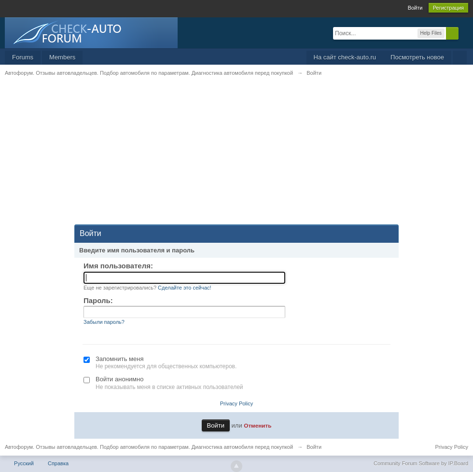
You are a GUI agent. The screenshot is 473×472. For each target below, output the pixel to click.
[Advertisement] (236, 156)
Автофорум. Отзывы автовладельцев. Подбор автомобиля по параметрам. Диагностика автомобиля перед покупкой (149, 447)
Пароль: (98, 300)
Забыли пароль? (104, 322)
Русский (24, 463)
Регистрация (448, 8)
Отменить (257, 425)
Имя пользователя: (118, 266)
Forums (22, 57)
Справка (58, 463)
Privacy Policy (236, 403)
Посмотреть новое (417, 57)
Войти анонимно (119, 379)
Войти (415, 8)
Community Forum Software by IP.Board (421, 463)
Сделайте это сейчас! (184, 288)
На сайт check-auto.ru (345, 57)
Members (62, 57)
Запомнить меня (119, 358)
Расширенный (464, 33)
